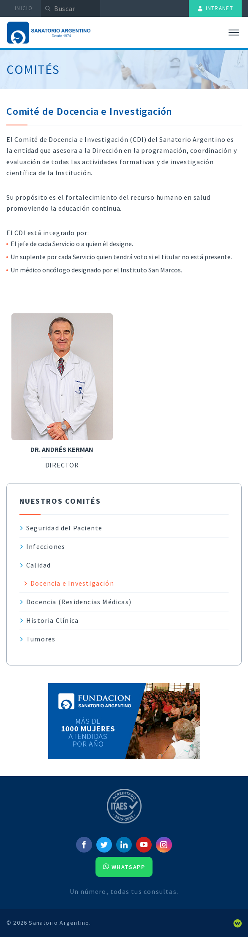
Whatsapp (124, 867)
